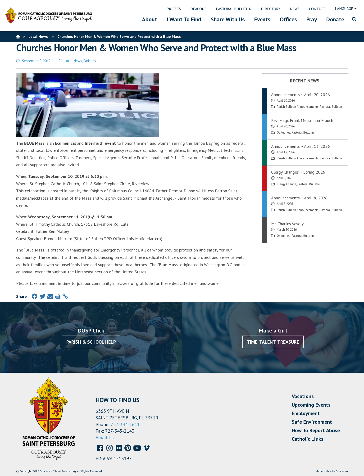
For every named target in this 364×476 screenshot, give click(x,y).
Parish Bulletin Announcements (297, 107)
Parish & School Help (91, 342)
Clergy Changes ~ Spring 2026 (298, 172)
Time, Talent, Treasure (273, 342)
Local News (73, 60)
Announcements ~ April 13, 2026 (300, 146)
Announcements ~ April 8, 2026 (299, 198)
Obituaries (283, 132)
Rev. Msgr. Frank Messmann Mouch (302, 120)
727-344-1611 (125, 424)
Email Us (105, 438)
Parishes (89, 60)
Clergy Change (286, 184)
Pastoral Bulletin (331, 107)
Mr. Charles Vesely (287, 223)
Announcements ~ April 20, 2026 (300, 94)
